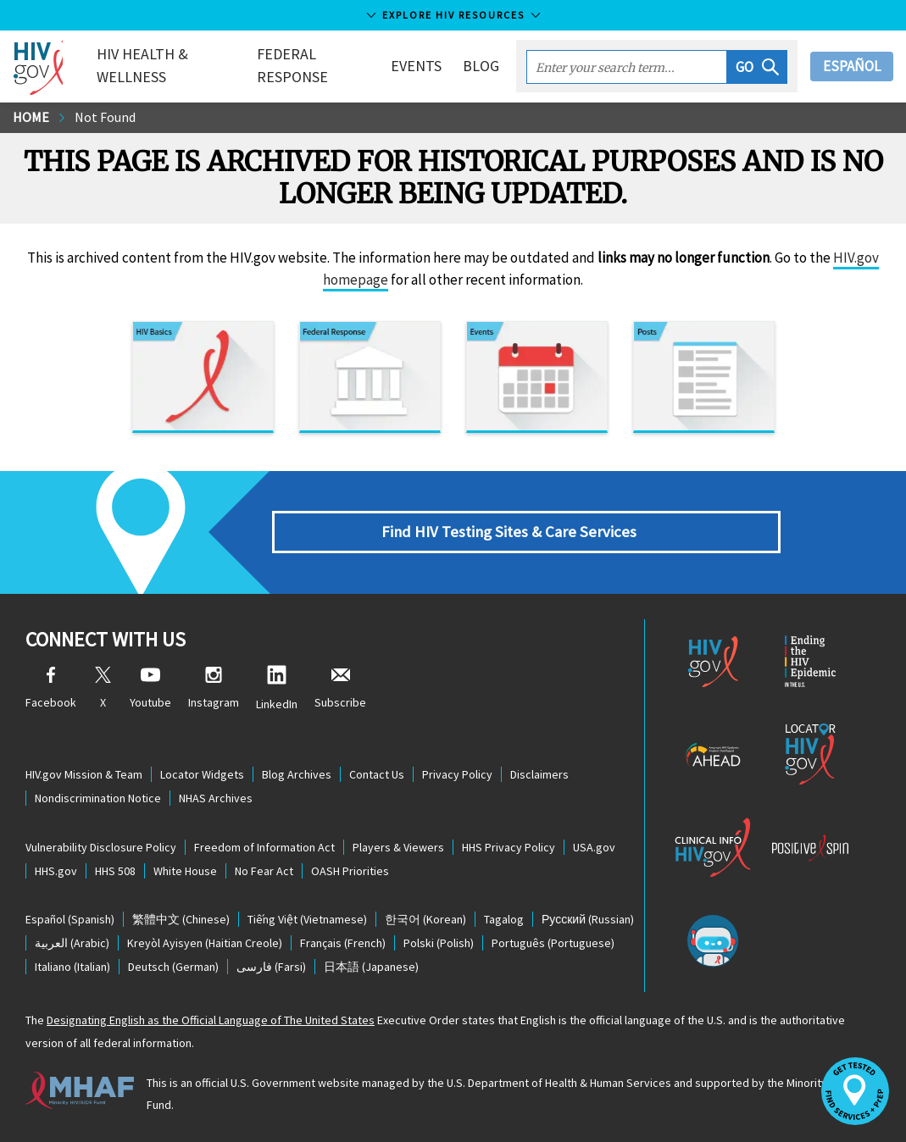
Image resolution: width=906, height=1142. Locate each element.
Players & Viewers (398, 847)
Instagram (213, 688)
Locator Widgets (202, 774)
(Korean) (425, 919)
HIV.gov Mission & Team (83, 774)
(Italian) (72, 966)
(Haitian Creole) (204, 943)
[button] (757, 67)
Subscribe (340, 688)
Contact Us (376, 774)
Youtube (150, 688)
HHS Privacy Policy (508, 847)
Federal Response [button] (292, 65)
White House (185, 871)
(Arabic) (72, 943)
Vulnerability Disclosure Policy (100, 847)
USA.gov (594, 847)
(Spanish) (69, 919)
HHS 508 (115, 871)
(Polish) (438, 943)
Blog (481, 65)
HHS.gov (56, 871)
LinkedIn (276, 688)
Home (31, 116)
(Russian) (588, 919)
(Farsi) (271, 966)
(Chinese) (181, 919)
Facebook (50, 688)
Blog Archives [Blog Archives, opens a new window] (296, 774)
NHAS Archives (216, 798)
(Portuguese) (553, 943)
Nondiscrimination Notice (98, 798)
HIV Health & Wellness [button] (142, 65)
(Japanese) (371, 966)
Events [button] (416, 65)
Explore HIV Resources (453, 14)
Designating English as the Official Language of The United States (211, 1020)
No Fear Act (264, 871)
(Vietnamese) (307, 919)
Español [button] (852, 66)
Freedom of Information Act (264, 847)
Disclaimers (539, 774)
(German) (173, 966)
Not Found (105, 116)
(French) (343, 943)
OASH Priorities (350, 871)
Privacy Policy (457, 774)
